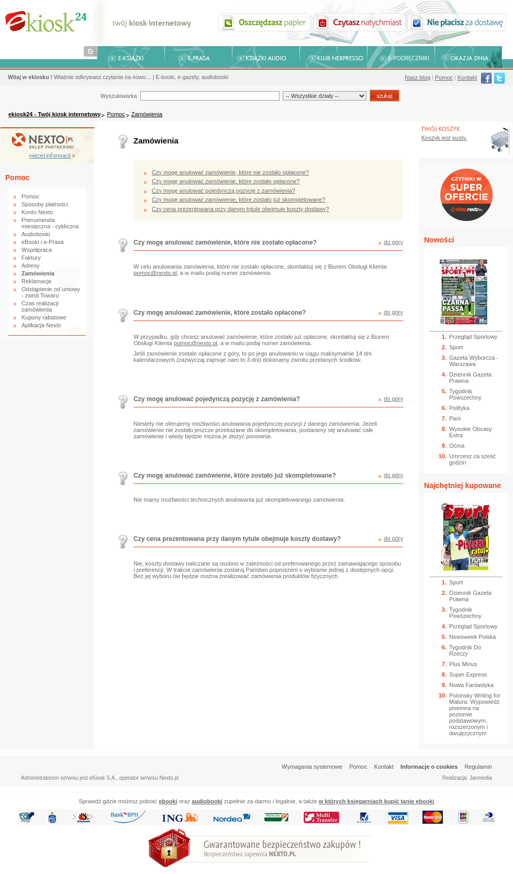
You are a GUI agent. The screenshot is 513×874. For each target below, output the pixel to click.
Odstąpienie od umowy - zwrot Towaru (50, 292)
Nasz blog (417, 77)
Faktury (31, 258)
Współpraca (36, 250)
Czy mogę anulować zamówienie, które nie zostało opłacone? (230, 172)
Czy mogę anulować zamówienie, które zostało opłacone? (226, 181)
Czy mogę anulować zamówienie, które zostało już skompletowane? (238, 199)
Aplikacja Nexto (41, 325)
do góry (393, 242)
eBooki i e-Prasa (42, 242)
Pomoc (444, 77)
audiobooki (207, 801)
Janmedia (481, 778)
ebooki (168, 801)
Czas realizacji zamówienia (40, 306)
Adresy (30, 265)
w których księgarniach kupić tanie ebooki (376, 801)
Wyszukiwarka (118, 96)
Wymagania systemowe (312, 767)
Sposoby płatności (44, 204)
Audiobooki (35, 234)
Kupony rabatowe (43, 317)
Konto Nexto (37, 212)
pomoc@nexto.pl (155, 273)
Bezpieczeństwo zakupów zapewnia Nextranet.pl (470, 8)
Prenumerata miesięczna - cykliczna (50, 223)
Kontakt (467, 77)
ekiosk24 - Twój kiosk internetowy (54, 114)
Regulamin (478, 767)
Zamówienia (146, 114)
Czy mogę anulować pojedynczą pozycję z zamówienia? (223, 190)
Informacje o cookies (429, 767)
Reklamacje (36, 281)
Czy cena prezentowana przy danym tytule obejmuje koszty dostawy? (240, 209)
